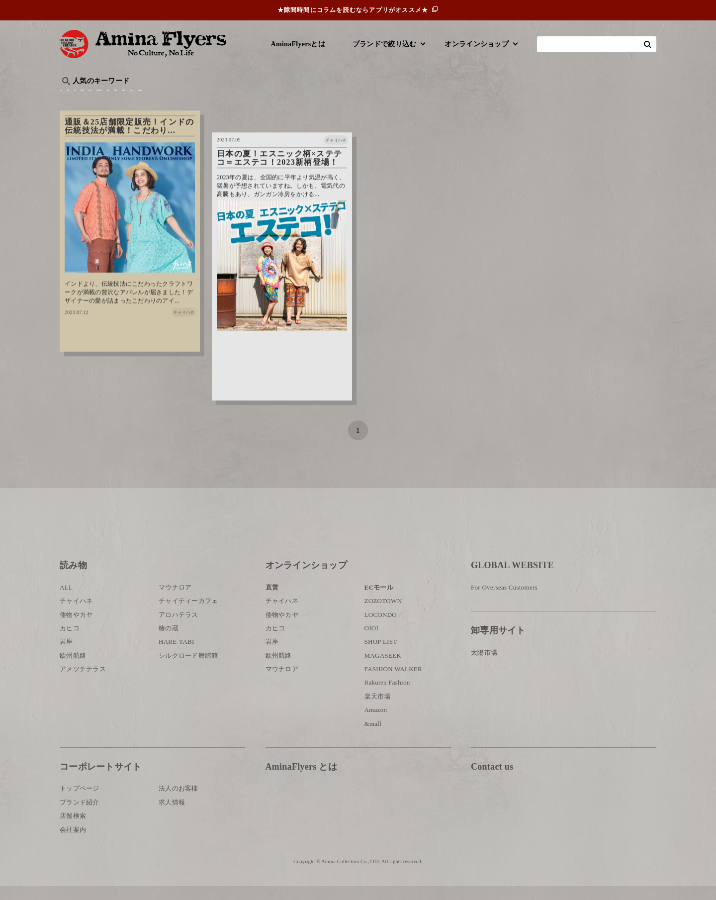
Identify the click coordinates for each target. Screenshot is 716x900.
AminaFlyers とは (301, 781)
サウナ (387, 97)
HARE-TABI (176, 655)
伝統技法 (485, 97)
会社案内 (73, 843)
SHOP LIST (380, 655)
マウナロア (175, 601)
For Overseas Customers (504, 601)
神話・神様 (344, 97)
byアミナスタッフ (283, 97)
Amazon (375, 723)
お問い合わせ (530, 813)
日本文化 (225, 97)
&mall (373, 737)
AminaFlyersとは (298, 44)
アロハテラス (178, 628)
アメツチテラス (83, 683)
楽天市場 (377, 710)
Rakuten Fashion (387, 696)
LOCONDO (380, 628)
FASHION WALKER (393, 683)
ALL (66, 601)
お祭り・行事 (434, 97)
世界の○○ (181, 97)
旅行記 (75, 97)
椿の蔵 (169, 642)
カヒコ (70, 642)
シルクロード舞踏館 (188, 669)
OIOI (371, 642)
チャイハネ (76, 614)
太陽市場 (484, 666)
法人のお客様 (178, 802)
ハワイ (111, 97)
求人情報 (172, 816)
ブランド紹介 (79, 816)
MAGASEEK (382, 669)
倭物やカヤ (76, 628)
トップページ (79, 802)
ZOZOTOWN (383, 614)
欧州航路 (73, 669)
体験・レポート (539, 97)
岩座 (66, 655)
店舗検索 (73, 829)
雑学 (144, 97)
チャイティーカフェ (188, 614)
